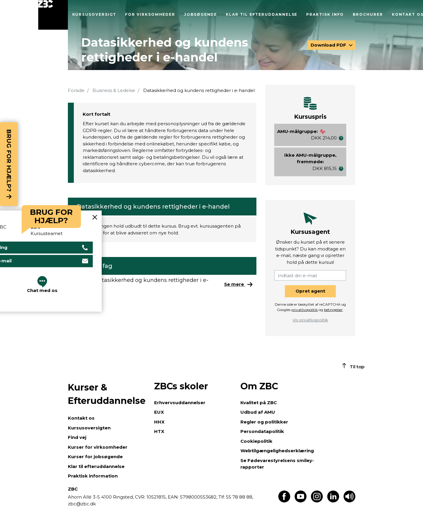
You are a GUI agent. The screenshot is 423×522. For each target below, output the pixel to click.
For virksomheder (150, 14)
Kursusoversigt (94, 14)
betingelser (333, 309)
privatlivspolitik (304, 309)
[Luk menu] (53, 15)
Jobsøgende (200, 14)
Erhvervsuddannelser (179, 402)
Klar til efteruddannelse (261, 14)
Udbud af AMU (257, 412)
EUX (159, 412)
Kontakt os (81, 418)
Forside (76, 90)
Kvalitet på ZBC (258, 402)
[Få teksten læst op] (349, 501)
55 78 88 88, (239, 497)
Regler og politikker (264, 422)
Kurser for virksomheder (97, 447)
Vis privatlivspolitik (310, 320)
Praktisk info (325, 14)
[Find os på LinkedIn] (333, 501)
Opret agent (310, 291)
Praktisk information (93, 476)
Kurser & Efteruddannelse (107, 394)
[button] (341, 138)
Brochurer (368, 14)
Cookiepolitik (256, 441)
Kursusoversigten (89, 428)
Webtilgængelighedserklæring (277, 450)
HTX (159, 431)
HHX (159, 422)
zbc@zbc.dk (82, 504)
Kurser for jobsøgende (95, 456)
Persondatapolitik (262, 431)
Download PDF (329, 45)
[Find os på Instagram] (317, 501)
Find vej (77, 437)
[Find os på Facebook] (284, 501)
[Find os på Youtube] (301, 501)
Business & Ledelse (113, 90)
